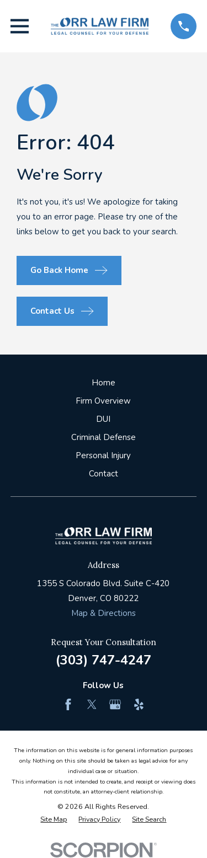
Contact (103, 473)
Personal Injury (103, 455)
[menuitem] (53, 819)
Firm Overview (103, 400)
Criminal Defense (103, 437)
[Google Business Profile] (115, 704)
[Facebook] (68, 704)
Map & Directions (103, 613)
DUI (103, 419)
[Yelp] (139, 704)
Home (103, 382)
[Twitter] (92, 704)
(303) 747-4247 (103, 660)
